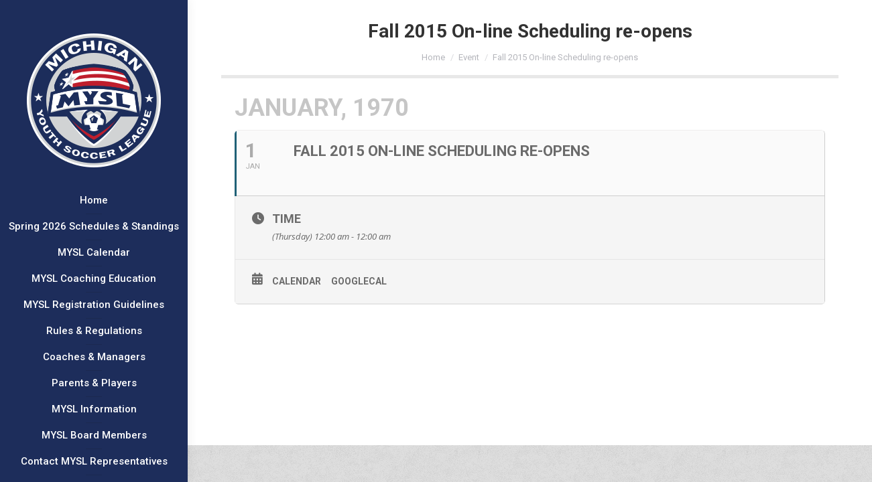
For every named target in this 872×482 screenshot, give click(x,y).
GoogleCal (359, 281)
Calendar (296, 281)
